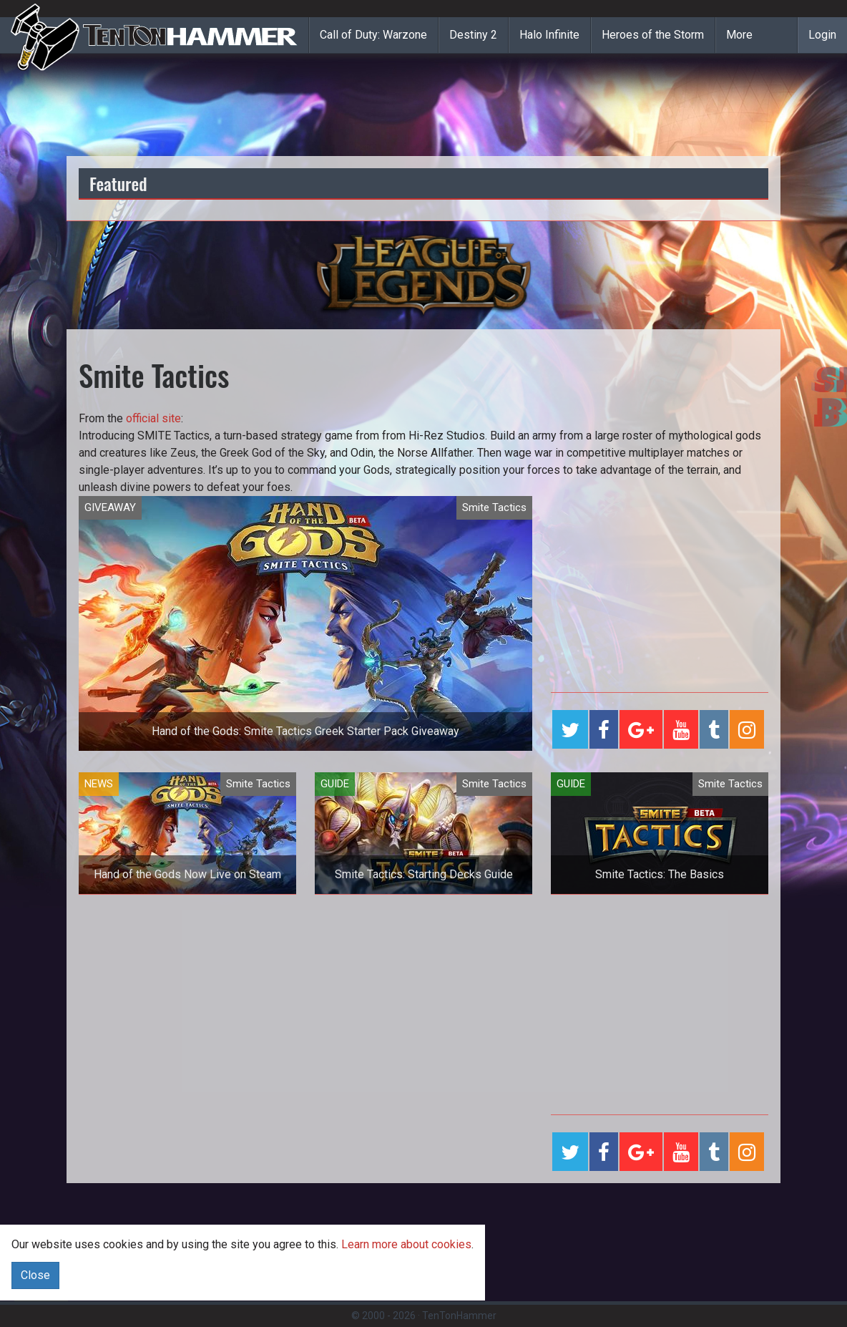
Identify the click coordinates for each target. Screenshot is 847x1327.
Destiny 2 (473, 35)
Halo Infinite (549, 35)
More (739, 35)
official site (153, 418)
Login (822, 35)
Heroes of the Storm (653, 35)
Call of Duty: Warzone (373, 35)
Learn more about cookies (406, 1244)
